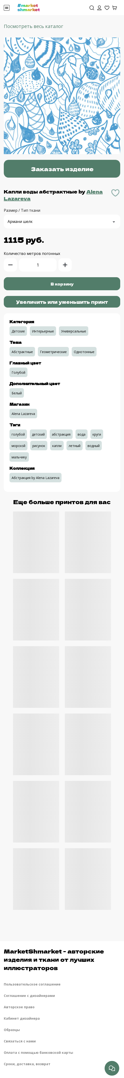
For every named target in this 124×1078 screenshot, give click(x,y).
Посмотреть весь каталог (33, 26)
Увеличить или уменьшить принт (62, 301)
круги (97, 434)
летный (74, 445)
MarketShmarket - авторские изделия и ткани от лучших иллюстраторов (54, 959)
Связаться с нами (20, 1041)
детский (38, 434)
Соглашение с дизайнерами (29, 995)
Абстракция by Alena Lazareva (35, 477)
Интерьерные (43, 331)
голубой (18, 434)
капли (57, 445)
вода (81, 434)
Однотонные (84, 352)
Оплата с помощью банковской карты (38, 1052)
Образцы (12, 1029)
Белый (17, 393)
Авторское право (19, 1007)
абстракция (61, 434)
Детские (18, 331)
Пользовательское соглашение (32, 984)
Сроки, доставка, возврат (27, 1064)
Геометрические (53, 352)
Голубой (18, 372)
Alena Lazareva (23, 413)
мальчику (19, 457)
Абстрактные (22, 352)
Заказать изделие (62, 169)
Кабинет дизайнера (22, 1018)
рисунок (38, 445)
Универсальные (73, 331)
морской (18, 445)
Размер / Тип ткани (22, 210)
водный (94, 445)
